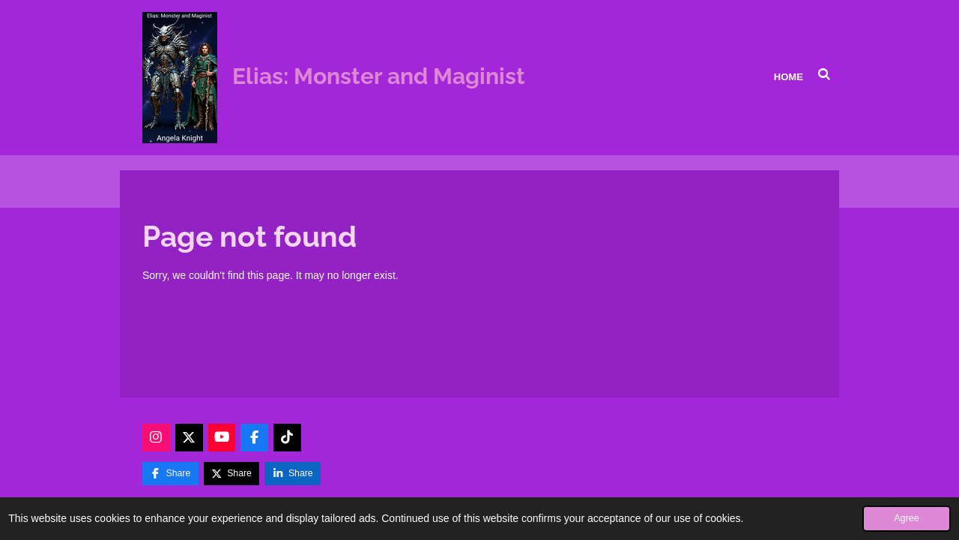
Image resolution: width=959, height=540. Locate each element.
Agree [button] (906, 518)
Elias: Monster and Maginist (378, 76)
